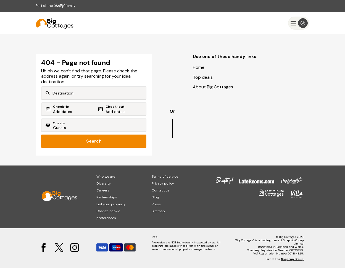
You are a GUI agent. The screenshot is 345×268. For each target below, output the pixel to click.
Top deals (203, 77)
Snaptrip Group (292, 259)
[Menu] (298, 23)
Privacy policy (163, 183)
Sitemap (158, 211)
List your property (111, 204)
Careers (102, 190)
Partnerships (106, 197)
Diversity (103, 183)
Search (94, 141)
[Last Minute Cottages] (52, 23)
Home (198, 67)
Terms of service (165, 176)
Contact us (161, 190)
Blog (155, 197)
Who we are (105, 176)
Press (156, 204)
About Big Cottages (213, 87)
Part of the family (55, 5)
